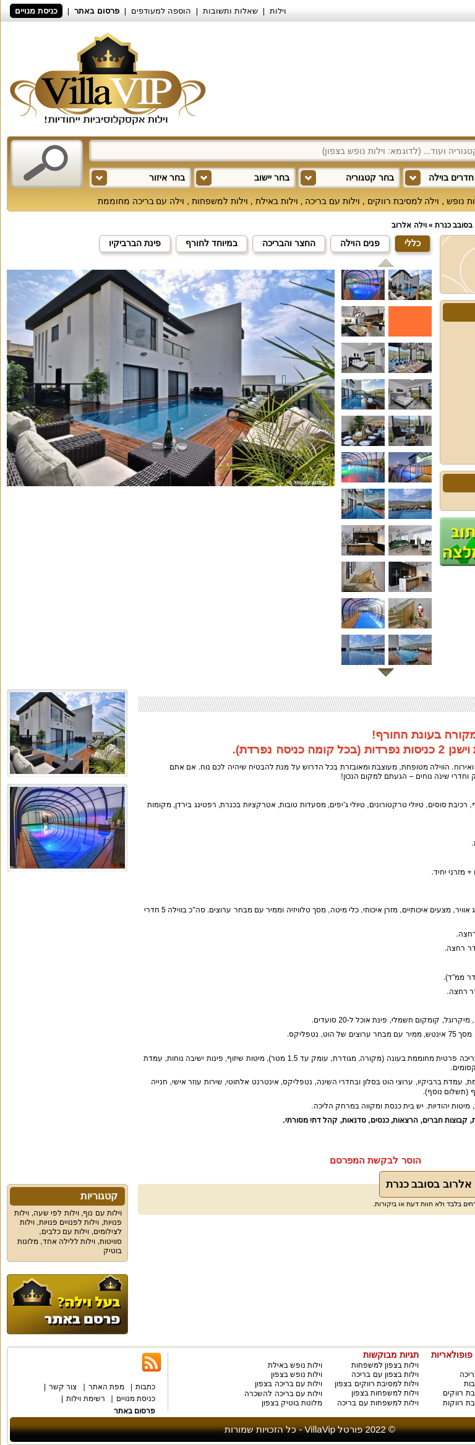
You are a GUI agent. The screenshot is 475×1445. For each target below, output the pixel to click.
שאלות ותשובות (230, 10)
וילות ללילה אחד (69, 1241)
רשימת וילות (85, 1398)
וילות (278, 10)
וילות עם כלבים (65, 1231)
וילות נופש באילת (295, 1365)
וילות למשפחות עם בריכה (378, 1403)
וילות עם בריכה (332, 201)
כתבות (145, 1387)
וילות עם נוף (102, 1213)
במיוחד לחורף (212, 243)
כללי (412, 243)
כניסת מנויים (36, 10)
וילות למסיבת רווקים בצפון (377, 1383)
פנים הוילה (360, 243)
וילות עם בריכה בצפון (288, 1383)
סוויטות (111, 1241)
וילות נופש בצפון (297, 1374)
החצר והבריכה (288, 243)
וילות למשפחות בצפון (385, 1393)
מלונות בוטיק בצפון (292, 1403)
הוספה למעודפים (161, 10)
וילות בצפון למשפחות (385, 1365)
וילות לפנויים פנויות (69, 1222)
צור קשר (63, 1387)
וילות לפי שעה (56, 1213)
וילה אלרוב (409, 225)
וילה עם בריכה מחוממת (141, 201)
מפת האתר (106, 1387)
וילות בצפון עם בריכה (385, 1374)
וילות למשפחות (220, 201)
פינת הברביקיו (135, 243)
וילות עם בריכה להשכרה (283, 1393)
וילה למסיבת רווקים (403, 201)
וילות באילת (276, 201)
